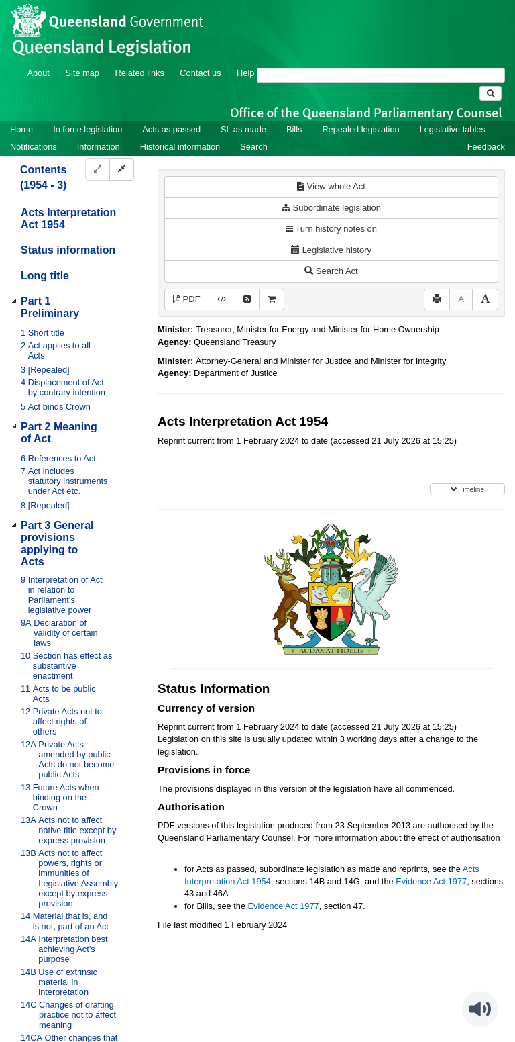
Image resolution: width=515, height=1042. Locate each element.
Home (21, 129)
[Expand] (97, 169)
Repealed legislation (360, 129)
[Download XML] (222, 300)
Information (98, 147)
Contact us (200, 73)
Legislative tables (452, 129)
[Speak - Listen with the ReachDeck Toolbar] (480, 1009)
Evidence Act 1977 (431, 881)
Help (245, 73)
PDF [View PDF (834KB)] (187, 299)
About (38, 73)
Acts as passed (171, 129)
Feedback (486, 147)
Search (254, 147)
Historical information (180, 147)
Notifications (33, 147)
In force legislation (87, 129)
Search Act (330, 271)
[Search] (381, 75)
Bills (294, 129)
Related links (139, 73)
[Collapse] (121, 169)
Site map (82, 73)
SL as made (243, 129)
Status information (68, 250)
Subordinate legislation (331, 208)
